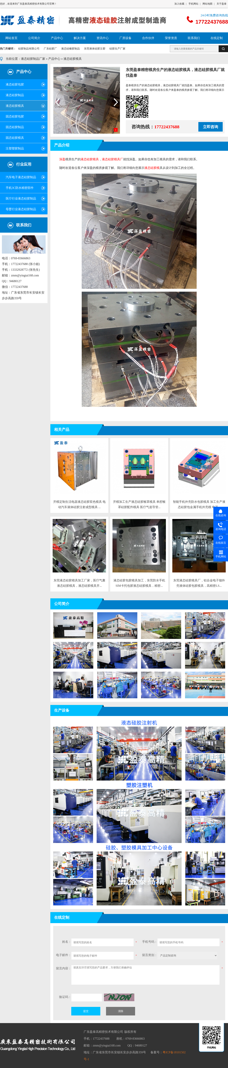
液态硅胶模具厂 (112, 159)
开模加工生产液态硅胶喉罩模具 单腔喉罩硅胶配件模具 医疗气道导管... (139, 504)
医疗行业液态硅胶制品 (21, 198)
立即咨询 (210, 127)
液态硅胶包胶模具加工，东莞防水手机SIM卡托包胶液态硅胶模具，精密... (139, 583)
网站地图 (207, 3)
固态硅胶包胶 (15, 116)
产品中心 (54, 58)
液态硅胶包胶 (15, 84)
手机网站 (193, 3)
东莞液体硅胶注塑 (94, 48)
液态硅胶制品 (15, 95)
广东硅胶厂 (50, 48)
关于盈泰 (221, 3)
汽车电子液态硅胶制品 (21, 177)
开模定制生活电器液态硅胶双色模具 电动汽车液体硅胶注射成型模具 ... (79, 504)
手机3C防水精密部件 (20, 187)
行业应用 (23, 164)
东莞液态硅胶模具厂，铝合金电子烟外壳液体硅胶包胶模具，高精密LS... (199, 583)
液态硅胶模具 (72, 58)
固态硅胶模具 (15, 137)
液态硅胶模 (152, 167)
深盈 (62, 159)
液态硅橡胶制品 (70, 48)
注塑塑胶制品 (15, 148)
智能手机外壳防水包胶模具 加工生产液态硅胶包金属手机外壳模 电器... (199, 504)
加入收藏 (179, 3)
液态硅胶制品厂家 (33, 58)
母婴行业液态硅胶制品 (21, 209)
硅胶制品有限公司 (29, 48)
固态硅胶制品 (15, 127)
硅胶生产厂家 (117, 48)
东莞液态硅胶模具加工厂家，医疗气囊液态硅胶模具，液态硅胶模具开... (79, 583)
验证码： (65, 997)
